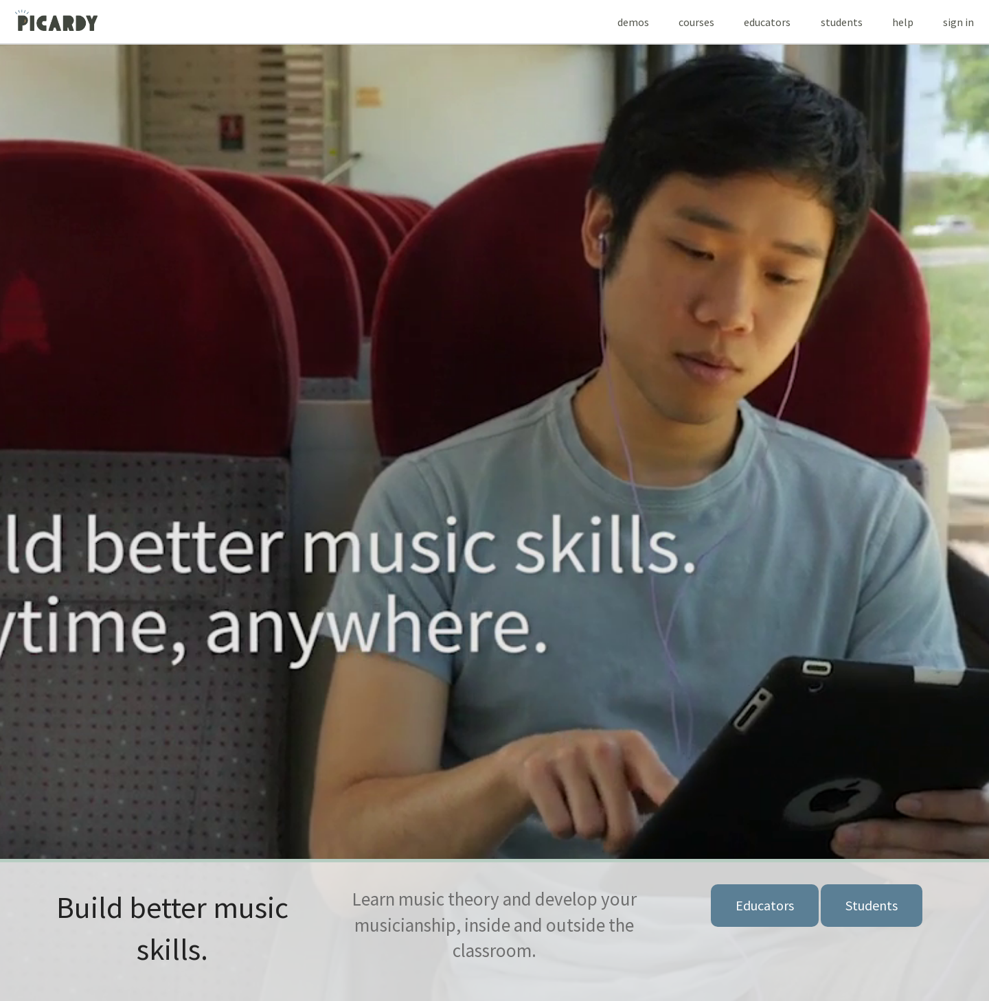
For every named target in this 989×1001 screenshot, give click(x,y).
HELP (902, 22)
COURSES (696, 22)
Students (871, 905)
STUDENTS (842, 22)
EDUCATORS (767, 22)
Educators (765, 905)
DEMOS (633, 22)
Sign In (958, 22)
